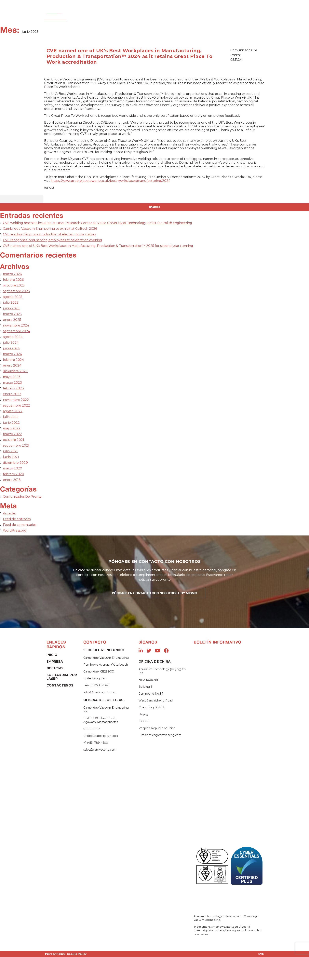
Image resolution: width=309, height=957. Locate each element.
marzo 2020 (12, 468)
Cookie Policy (77, 953)
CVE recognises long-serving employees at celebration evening (52, 240)
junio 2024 (11, 348)
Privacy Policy (55, 953)
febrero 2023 (13, 388)
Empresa (95, 17)
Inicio (77, 17)
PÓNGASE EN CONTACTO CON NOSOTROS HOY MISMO (154, 593)
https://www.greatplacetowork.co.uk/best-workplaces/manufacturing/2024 (110, 181)
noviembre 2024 (16, 325)
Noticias (214, 17)
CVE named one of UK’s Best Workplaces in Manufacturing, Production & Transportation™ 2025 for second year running (98, 246)
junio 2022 (11, 422)
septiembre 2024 (16, 331)
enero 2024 (12, 365)
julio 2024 (11, 342)
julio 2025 (10, 302)
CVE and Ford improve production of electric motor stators (49, 234)
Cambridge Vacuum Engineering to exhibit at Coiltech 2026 (50, 228)
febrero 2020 (13, 474)
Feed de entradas (17, 519)
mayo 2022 (11, 428)
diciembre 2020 (15, 463)
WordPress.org (14, 530)
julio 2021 (10, 451)
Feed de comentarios (19, 525)
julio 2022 (11, 417)
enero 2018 (12, 480)
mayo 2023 (11, 377)
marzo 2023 (12, 382)
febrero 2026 (13, 280)
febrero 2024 (13, 360)
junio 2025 (11, 308)
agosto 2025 (12, 297)
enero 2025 (12, 320)
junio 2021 (11, 457)
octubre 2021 (13, 440)
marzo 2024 (12, 354)
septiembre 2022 (16, 405)
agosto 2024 (12, 337)
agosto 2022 (12, 411)
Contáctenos (238, 17)
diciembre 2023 (15, 371)
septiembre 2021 (16, 445)
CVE (261, 953)
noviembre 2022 (16, 400)
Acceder (9, 513)
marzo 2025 (12, 314)
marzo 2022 (12, 434)
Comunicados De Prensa (22, 496)
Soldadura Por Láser (183, 17)
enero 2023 (12, 394)
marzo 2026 (12, 274)
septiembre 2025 (16, 291)
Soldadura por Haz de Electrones (135, 17)
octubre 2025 (14, 285)
